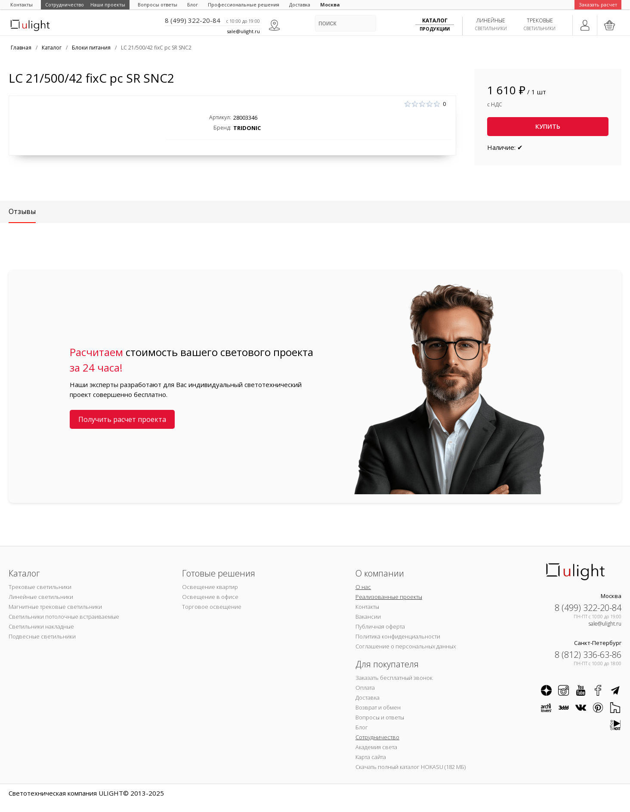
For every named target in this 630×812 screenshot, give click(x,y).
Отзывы (22, 211)
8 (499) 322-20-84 (192, 20)
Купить (547, 126)
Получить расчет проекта (122, 419)
